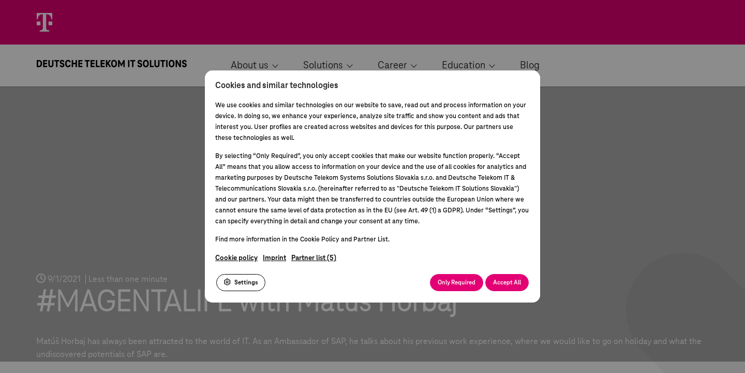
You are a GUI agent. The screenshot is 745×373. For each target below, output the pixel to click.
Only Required (456, 282)
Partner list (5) (313, 258)
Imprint (274, 258)
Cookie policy (236, 258)
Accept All (507, 282)
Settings (241, 282)
